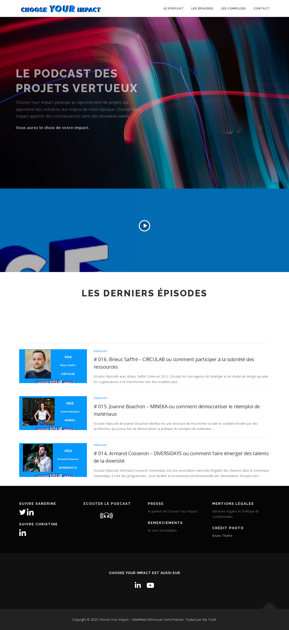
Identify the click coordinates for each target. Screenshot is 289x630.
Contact (262, 8)
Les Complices (233, 8)
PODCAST (101, 402)
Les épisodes (202, 8)
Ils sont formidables (162, 530)
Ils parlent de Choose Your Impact (173, 511)
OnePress (139, 619)
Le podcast (173, 8)
